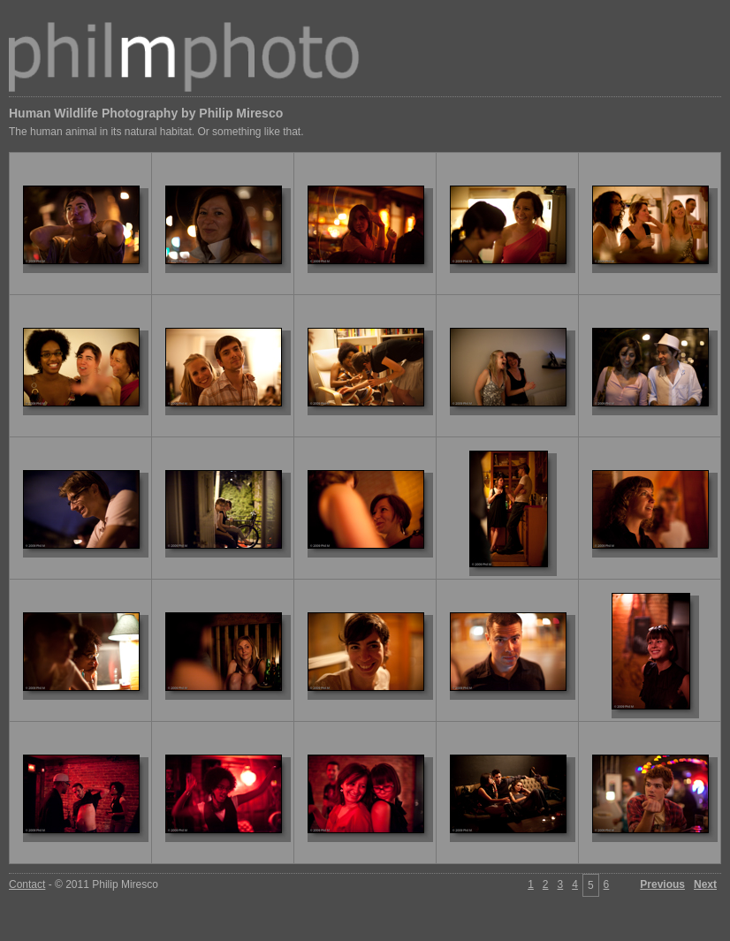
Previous (662, 884)
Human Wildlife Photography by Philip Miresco (146, 113)
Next (705, 884)
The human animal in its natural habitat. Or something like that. (156, 131)
